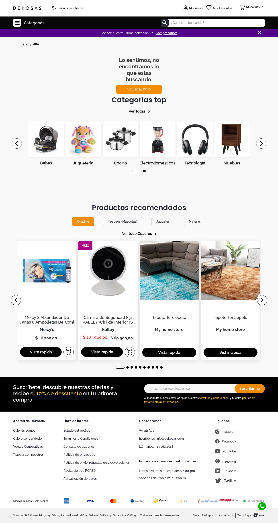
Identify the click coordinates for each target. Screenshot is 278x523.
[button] (137, 171)
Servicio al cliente (70, 8)
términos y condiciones (214, 398)
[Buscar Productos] (165, 23)
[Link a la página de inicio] (24, 44)
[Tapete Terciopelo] (169, 300)
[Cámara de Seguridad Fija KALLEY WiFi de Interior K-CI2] (108, 300)
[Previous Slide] (17, 143)
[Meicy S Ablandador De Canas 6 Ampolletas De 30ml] (46, 300)
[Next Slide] (261, 143)
